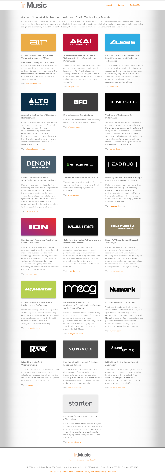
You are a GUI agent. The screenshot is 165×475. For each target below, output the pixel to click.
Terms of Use (69, 472)
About (109, 5)
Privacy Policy (55, 472)
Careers (120, 5)
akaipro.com (73, 86)
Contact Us (135, 5)
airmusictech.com (33, 84)
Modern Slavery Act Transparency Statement (96, 472)
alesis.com (114, 86)
